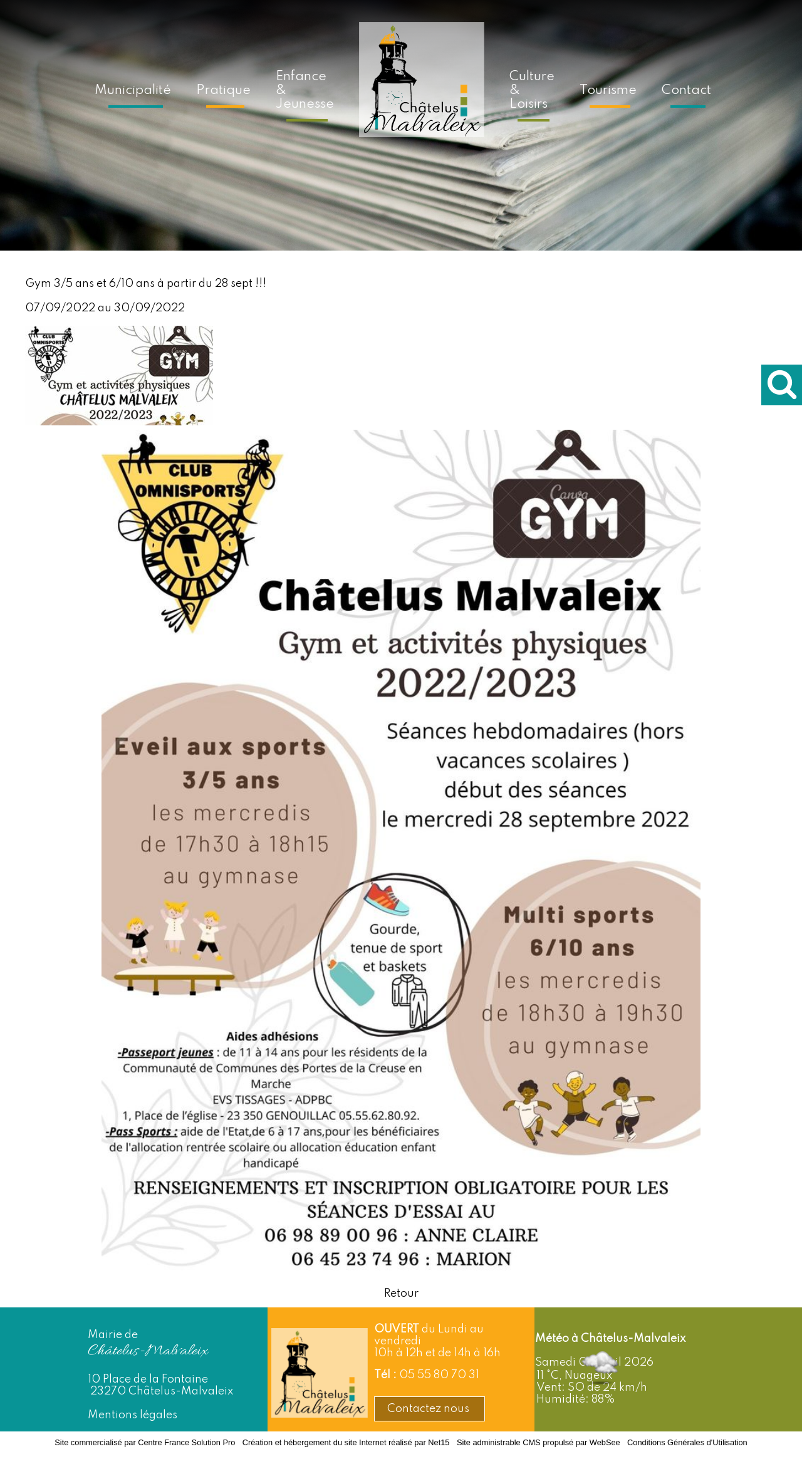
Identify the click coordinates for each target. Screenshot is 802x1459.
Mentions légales (132, 1415)
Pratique (223, 90)
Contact (686, 90)
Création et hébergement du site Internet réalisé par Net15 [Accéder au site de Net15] (346, 1442)
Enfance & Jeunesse (305, 90)
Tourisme (608, 90)
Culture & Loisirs (532, 90)
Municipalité (133, 90)
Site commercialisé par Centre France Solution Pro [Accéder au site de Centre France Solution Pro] (145, 1442)
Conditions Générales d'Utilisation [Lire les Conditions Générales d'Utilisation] (687, 1442)
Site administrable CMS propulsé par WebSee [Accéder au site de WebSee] (538, 1442)
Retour (401, 1293)
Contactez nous (429, 1409)
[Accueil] (421, 88)
